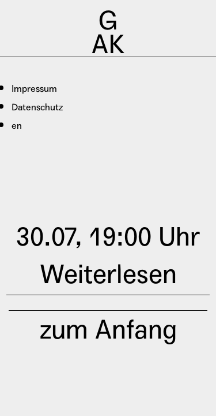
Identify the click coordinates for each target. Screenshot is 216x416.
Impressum (34, 88)
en (17, 125)
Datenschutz (37, 107)
